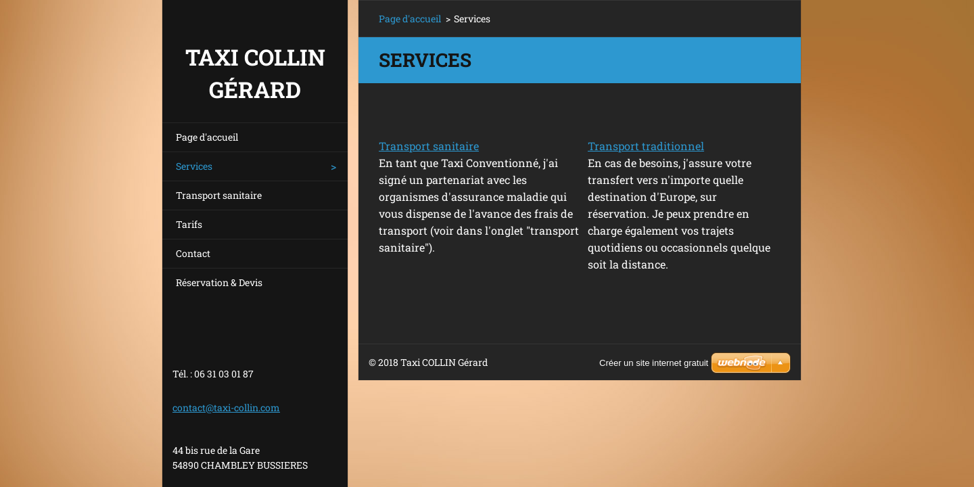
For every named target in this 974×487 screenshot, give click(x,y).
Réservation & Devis (219, 282)
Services (194, 166)
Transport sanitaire (219, 195)
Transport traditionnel (646, 146)
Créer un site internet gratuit (653, 363)
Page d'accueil (207, 137)
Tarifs (189, 224)
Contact (193, 253)
